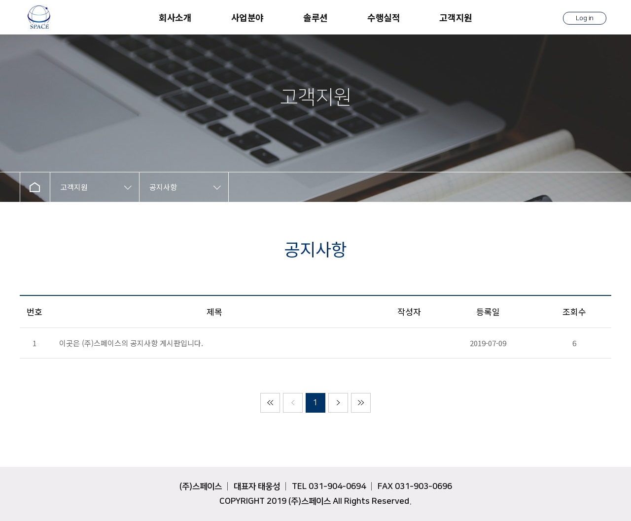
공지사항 (163, 187)
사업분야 (247, 17)
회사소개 (175, 17)
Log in (585, 18)
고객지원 (455, 17)
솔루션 (315, 17)
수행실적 (383, 17)
